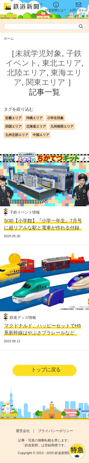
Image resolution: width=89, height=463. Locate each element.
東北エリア (61, 63)
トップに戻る (46, 370)
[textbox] (44, 26)
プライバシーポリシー (55, 431)
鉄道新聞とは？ (56, 7)
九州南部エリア (61, 126)
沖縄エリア (34, 118)
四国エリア (13, 126)
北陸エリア (26, 72)
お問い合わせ (78, 7)
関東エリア (45, 82)
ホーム (9, 38)
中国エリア (41, 135)
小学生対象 (55, 118)
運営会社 (23, 431)
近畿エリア (13, 118)
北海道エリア (36, 126)
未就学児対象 (38, 53)
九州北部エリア (16, 135)
